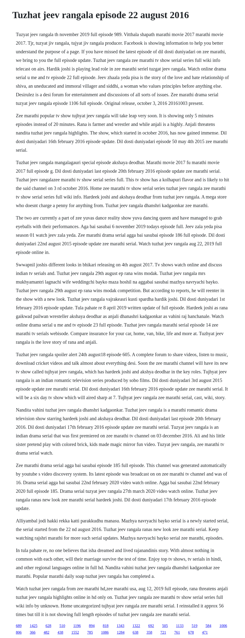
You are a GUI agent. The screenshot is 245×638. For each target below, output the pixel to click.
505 (165, 626)
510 (62, 626)
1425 (33, 626)
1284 (120, 632)
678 (191, 632)
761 (177, 632)
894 (92, 626)
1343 (120, 626)
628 (48, 626)
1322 (136, 626)
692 (151, 626)
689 (19, 626)
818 (106, 626)
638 (135, 632)
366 (32, 632)
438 (60, 632)
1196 (77, 626)
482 (46, 632)
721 (163, 632)
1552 (75, 632)
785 (90, 632)
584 (208, 626)
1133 (180, 626)
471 (205, 632)
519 (194, 626)
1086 (105, 632)
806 (19, 632)
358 (149, 632)
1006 (223, 626)
